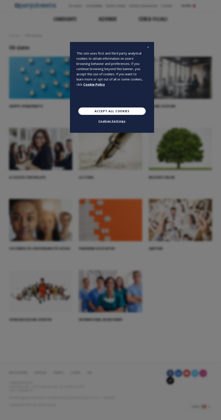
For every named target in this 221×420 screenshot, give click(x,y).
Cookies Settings (111, 121)
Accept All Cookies (112, 111)
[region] (112, 87)
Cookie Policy (94, 84)
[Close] (148, 47)
